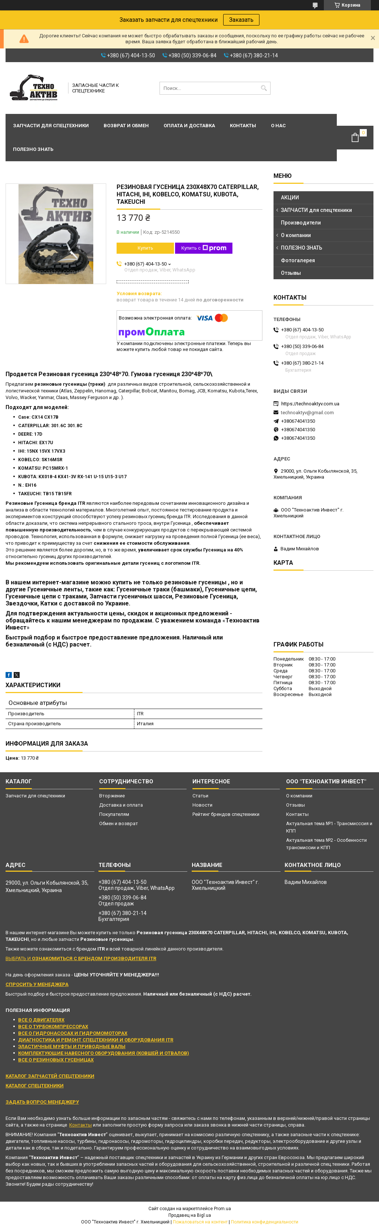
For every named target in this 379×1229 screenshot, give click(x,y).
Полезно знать (33, 149)
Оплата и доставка (189, 125)
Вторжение (112, 795)
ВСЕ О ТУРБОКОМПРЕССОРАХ (53, 1026)
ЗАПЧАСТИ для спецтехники (316, 210)
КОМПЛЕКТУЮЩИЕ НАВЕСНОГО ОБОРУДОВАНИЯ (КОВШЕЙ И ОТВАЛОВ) (103, 1053)
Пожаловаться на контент (200, 1222)
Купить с (204, 248)
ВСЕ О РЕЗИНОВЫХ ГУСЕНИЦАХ (56, 1060)
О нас (278, 125)
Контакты (243, 125)
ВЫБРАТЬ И (81, 958)
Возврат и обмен (126, 125)
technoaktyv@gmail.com (307, 412)
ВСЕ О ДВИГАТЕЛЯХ (41, 1020)
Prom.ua (222, 1208)
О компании (296, 235)
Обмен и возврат (118, 823)
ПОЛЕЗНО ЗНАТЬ (301, 248)
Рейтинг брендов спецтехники (225, 814)
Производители (301, 223)
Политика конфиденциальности (264, 1222)
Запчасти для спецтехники (51, 125)
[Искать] (264, 88)
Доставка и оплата (121, 805)
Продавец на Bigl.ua (189, 1215)
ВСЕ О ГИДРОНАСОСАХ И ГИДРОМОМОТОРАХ (72, 1033)
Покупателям (114, 814)
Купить (145, 248)
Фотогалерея (298, 260)
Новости (202, 805)
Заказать (241, 19)
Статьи (200, 795)
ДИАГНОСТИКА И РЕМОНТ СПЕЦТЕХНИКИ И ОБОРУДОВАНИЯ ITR (95, 1040)
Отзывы (291, 273)
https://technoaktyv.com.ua (310, 403)
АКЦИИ (290, 197)
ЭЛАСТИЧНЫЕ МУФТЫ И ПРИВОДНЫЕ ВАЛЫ (71, 1046)
